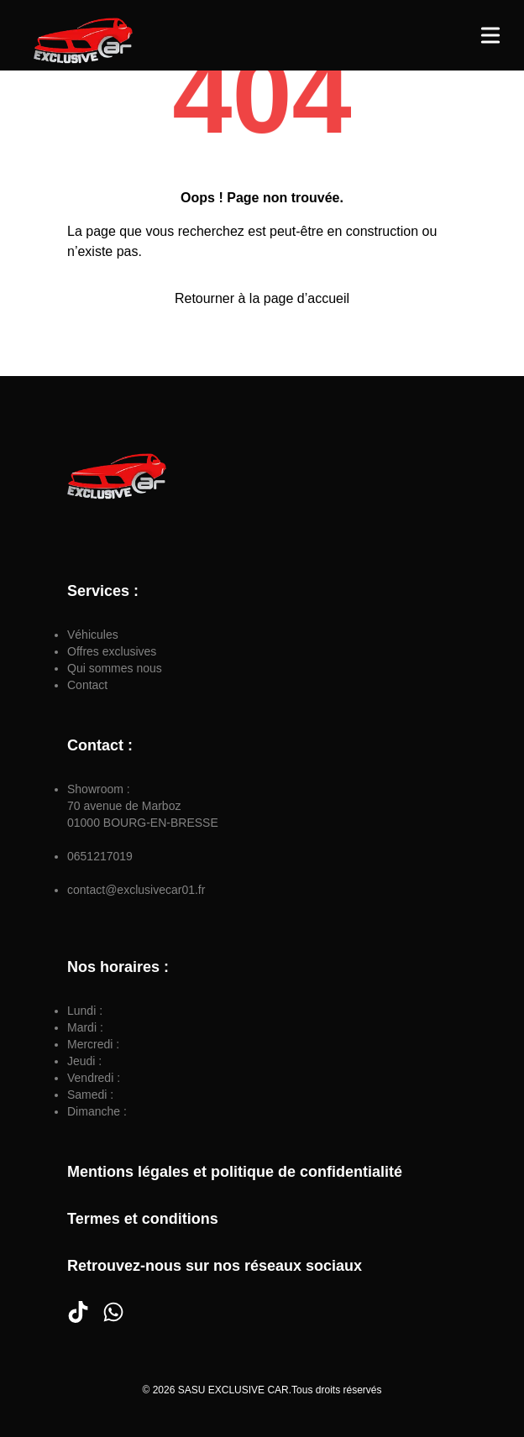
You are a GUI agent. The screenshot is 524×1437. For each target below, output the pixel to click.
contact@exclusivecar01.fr (136, 889)
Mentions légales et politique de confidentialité (234, 1171)
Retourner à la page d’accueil (262, 298)
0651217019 (100, 856)
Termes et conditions (142, 1218)
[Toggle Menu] (490, 35)
